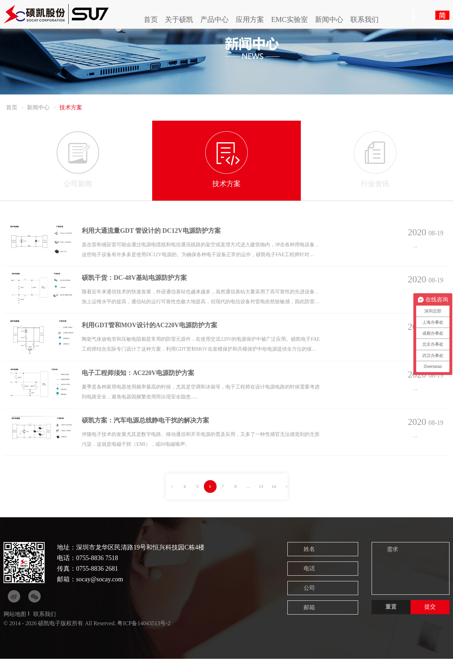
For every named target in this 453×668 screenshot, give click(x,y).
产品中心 (214, 19)
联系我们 (364, 19)
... (248, 495)
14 (274, 495)
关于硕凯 (179, 19)
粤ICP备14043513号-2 (143, 632)
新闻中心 (329, 19)
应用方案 (250, 19)
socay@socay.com (99, 588)
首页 (151, 19)
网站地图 (15, 623)
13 (261, 495)
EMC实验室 (289, 19)
